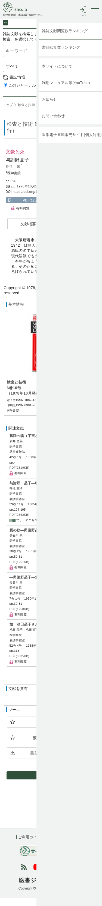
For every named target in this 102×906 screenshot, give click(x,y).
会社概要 (78, 845)
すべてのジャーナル (58, 93)
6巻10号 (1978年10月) (56, 113)
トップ (8, 113)
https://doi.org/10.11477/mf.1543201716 (44, 199)
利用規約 (55, 845)
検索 (91, 73)
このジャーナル (20, 93)
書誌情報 (17, 85)
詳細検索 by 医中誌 (82, 99)
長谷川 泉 (13, 174)
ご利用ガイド (29, 845)
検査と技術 (26, 113)
